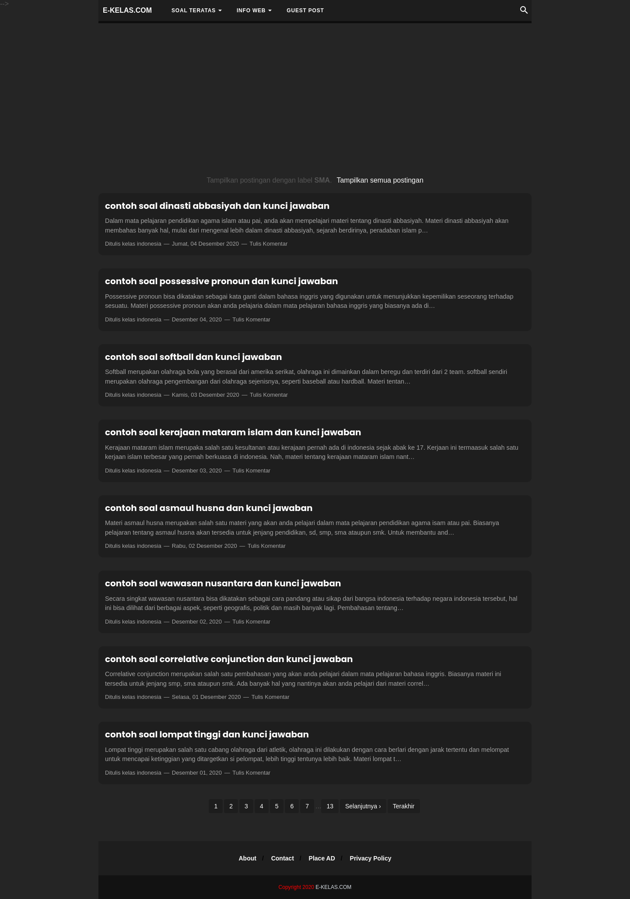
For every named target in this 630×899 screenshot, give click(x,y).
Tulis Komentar (268, 243)
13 (329, 806)
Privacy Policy (371, 858)
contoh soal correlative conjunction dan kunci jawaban (229, 659)
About (247, 858)
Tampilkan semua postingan (379, 180)
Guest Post (305, 10)
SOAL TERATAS (194, 10)
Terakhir (404, 806)
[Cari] (524, 12)
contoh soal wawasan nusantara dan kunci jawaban (223, 583)
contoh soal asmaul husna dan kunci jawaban (209, 508)
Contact (282, 858)
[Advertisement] (315, 100)
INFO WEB (251, 10)
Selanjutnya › (363, 806)
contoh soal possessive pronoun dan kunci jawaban (221, 281)
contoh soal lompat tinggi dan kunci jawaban (207, 734)
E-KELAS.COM (127, 10)
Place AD (322, 858)
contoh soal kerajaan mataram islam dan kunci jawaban (233, 432)
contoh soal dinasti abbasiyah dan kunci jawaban (217, 206)
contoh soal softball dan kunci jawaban (193, 357)
